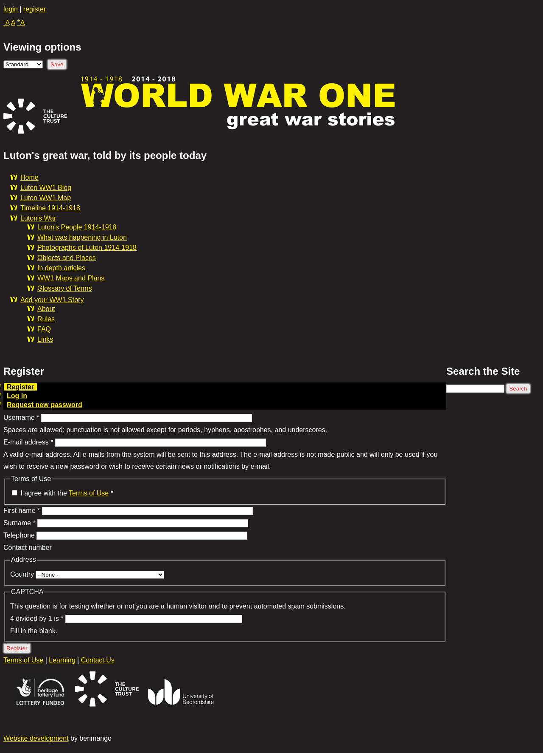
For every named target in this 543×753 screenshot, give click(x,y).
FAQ (44, 329)
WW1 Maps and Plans (70, 278)
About (46, 308)
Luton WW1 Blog (45, 187)
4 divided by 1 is (36, 618)
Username (21, 417)
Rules (46, 319)
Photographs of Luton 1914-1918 (87, 247)
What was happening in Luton (82, 237)
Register (22, 387)
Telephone (19, 535)
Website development (36, 738)
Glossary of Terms (64, 288)
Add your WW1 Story (52, 299)
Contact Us (98, 660)
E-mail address (28, 442)
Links (45, 339)
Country (23, 574)
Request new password (44, 404)
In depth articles (61, 268)
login (10, 9)
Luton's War (38, 218)
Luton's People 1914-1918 (76, 227)
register (34, 9)
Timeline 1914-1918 (50, 208)
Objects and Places (66, 257)
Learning (62, 660)
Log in (17, 395)
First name (21, 510)
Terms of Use (89, 493)
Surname (19, 523)
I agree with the (66, 493)
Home (29, 177)
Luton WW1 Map (45, 197)
